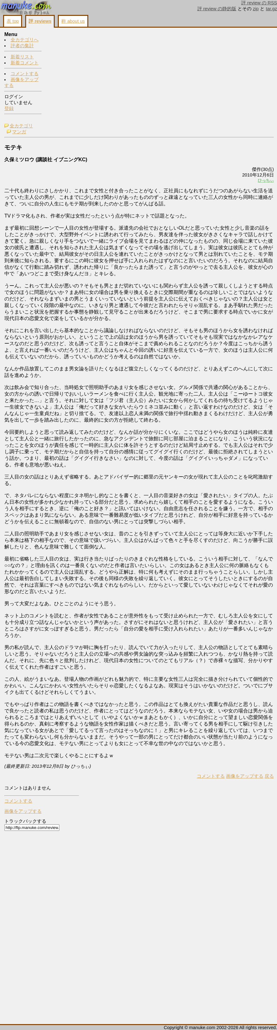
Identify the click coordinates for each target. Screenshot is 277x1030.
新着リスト (22, 57)
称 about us (73, 21)
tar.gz (271, 8)
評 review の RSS (259, 2)
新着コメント (25, 63)
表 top (13, 21)
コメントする (25, 73)
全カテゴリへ (25, 40)
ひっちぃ (188, 89)
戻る (191, 1018)
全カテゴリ (64, 34)
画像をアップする (167, 1018)
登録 (9, 108)
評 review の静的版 (217, 8)
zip (256, 8)
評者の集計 (22, 45)
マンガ (63, 40)
